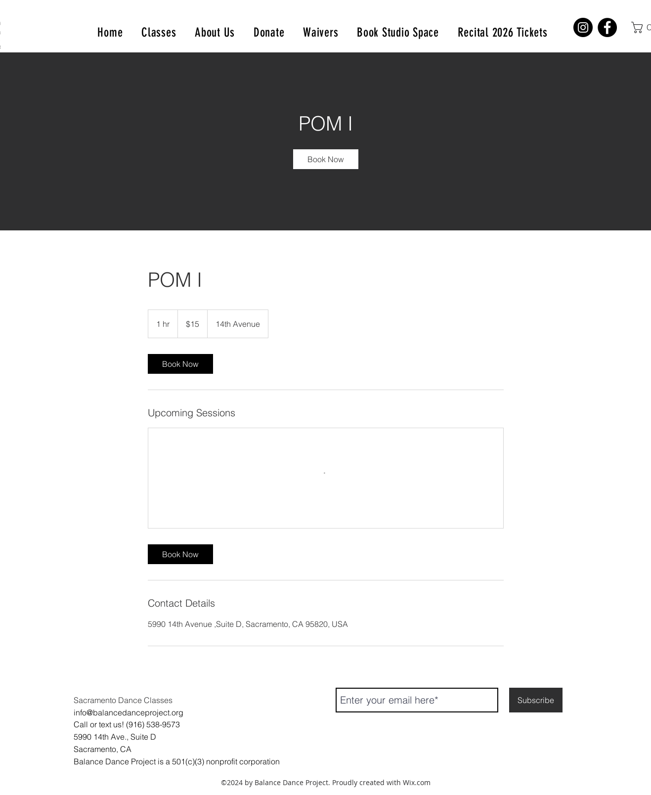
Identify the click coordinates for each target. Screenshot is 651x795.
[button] (158, 32)
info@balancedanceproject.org (128, 712)
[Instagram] (583, 27)
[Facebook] (607, 27)
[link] (325, 159)
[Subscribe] (536, 700)
